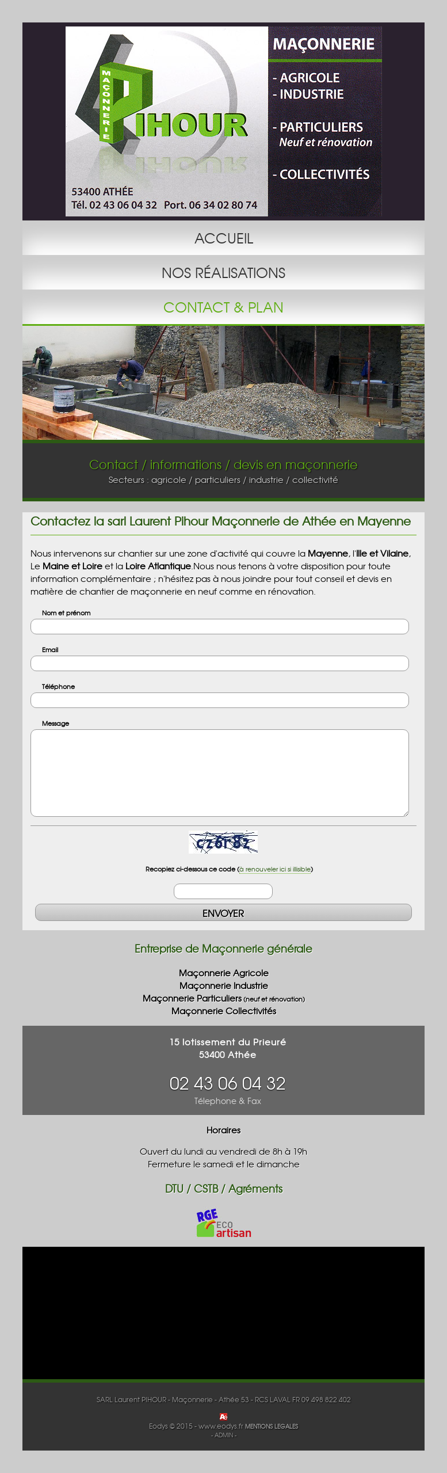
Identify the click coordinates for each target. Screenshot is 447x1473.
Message (55, 723)
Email (50, 649)
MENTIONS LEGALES (271, 1426)
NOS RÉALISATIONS (223, 272)
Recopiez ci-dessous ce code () (229, 868)
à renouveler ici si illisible (275, 868)
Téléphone (58, 686)
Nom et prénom (66, 612)
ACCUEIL (223, 237)
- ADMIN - (223, 1435)
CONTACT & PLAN (223, 306)
